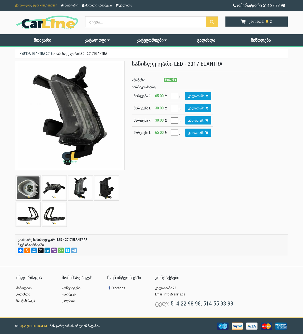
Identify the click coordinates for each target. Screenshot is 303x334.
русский (39, 5)
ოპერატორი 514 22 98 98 (259, 5)
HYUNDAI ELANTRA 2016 (36, 54)
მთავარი (42, 40)
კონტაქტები (71, 288)
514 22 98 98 (186, 303)
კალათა (68, 300)
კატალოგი (97, 40)
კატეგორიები (151, 40)
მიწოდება (261, 40)
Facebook (116, 288)
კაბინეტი (69, 294)
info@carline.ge (174, 294)
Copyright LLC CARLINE (33, 326)
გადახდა (206, 40)
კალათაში (198, 96)
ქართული (23, 5)
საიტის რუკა (25, 300)
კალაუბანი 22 (165, 288)
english (52, 5)
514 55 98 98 (218, 303)
